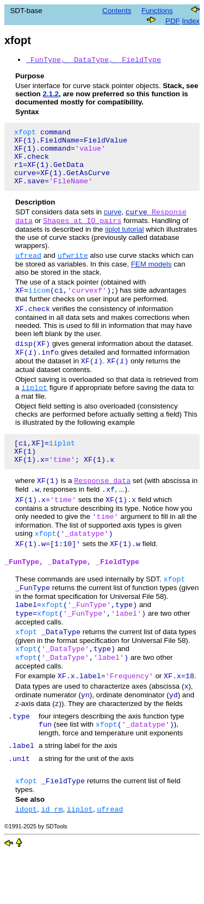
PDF (172, 21)
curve (113, 225)
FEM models (151, 280)
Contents (116, 11)
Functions (157, 11)
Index (191, 21)
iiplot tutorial (124, 244)
